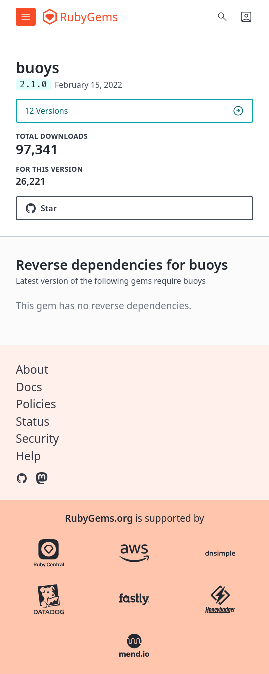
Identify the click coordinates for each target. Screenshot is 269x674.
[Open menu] (26, 17)
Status (32, 421)
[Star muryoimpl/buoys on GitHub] (134, 208)
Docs (29, 387)
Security (37, 438)
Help (28, 456)
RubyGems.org (99, 518)
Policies (36, 404)
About (32, 369)
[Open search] (222, 17)
